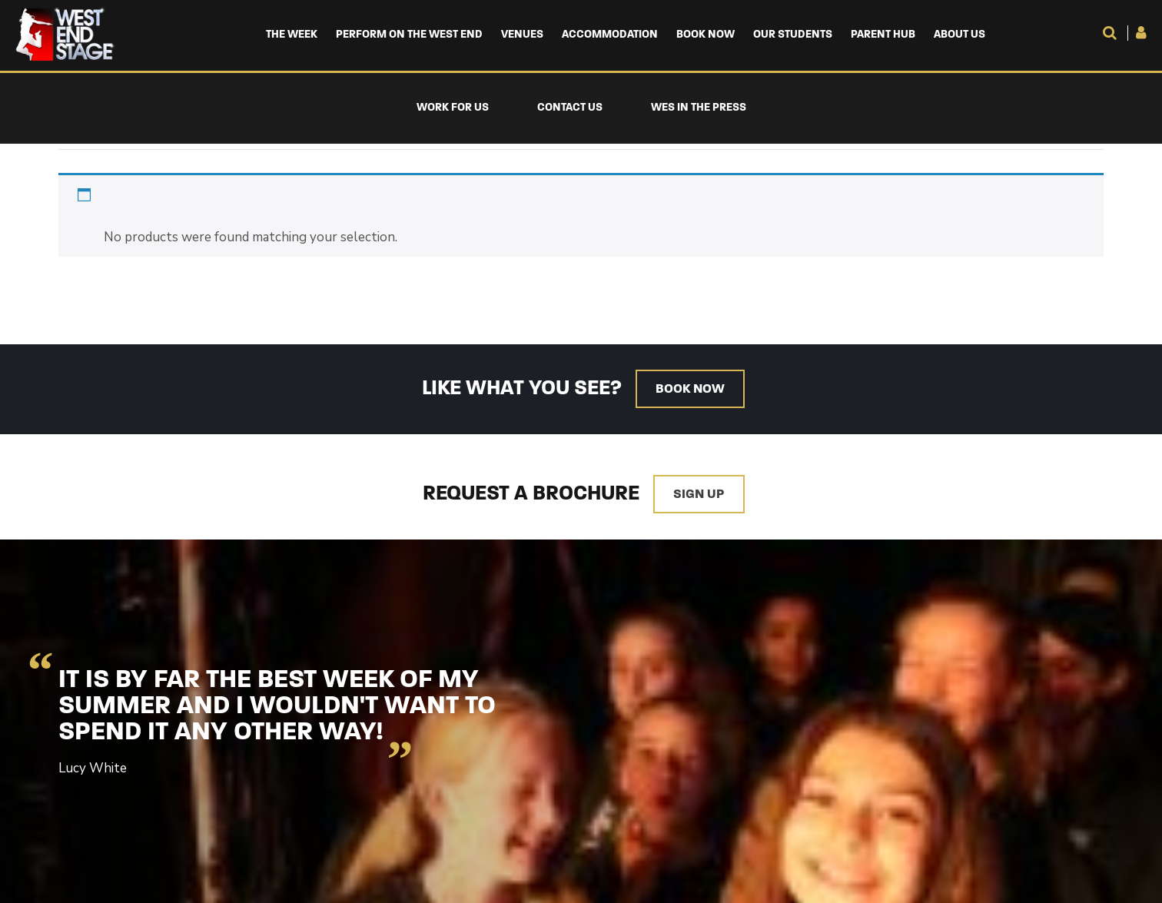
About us (959, 35)
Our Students (792, 35)
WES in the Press (698, 108)
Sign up (699, 494)
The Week (291, 35)
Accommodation (610, 35)
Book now (690, 389)
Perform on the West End (409, 35)
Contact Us (570, 108)
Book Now (705, 35)
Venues (522, 35)
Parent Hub (883, 35)
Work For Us (453, 108)
